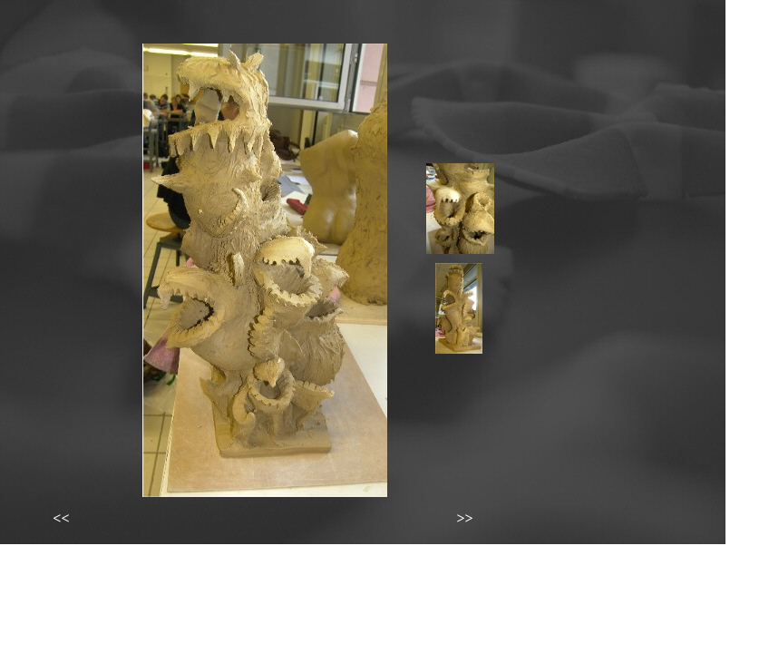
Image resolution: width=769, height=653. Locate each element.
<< (61, 518)
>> (464, 518)
